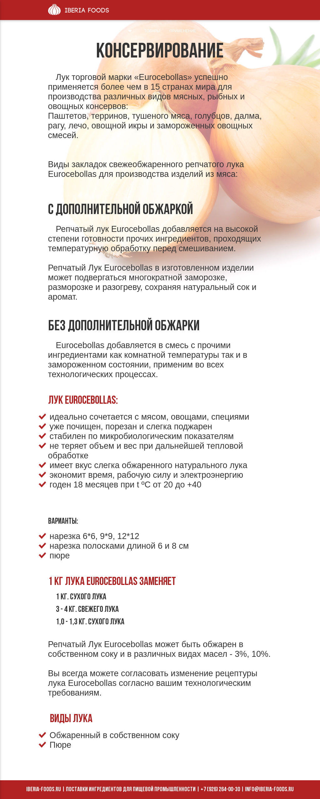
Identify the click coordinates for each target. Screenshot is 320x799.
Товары (152, 31)
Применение (182, 31)
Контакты (216, 31)
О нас (121, 31)
